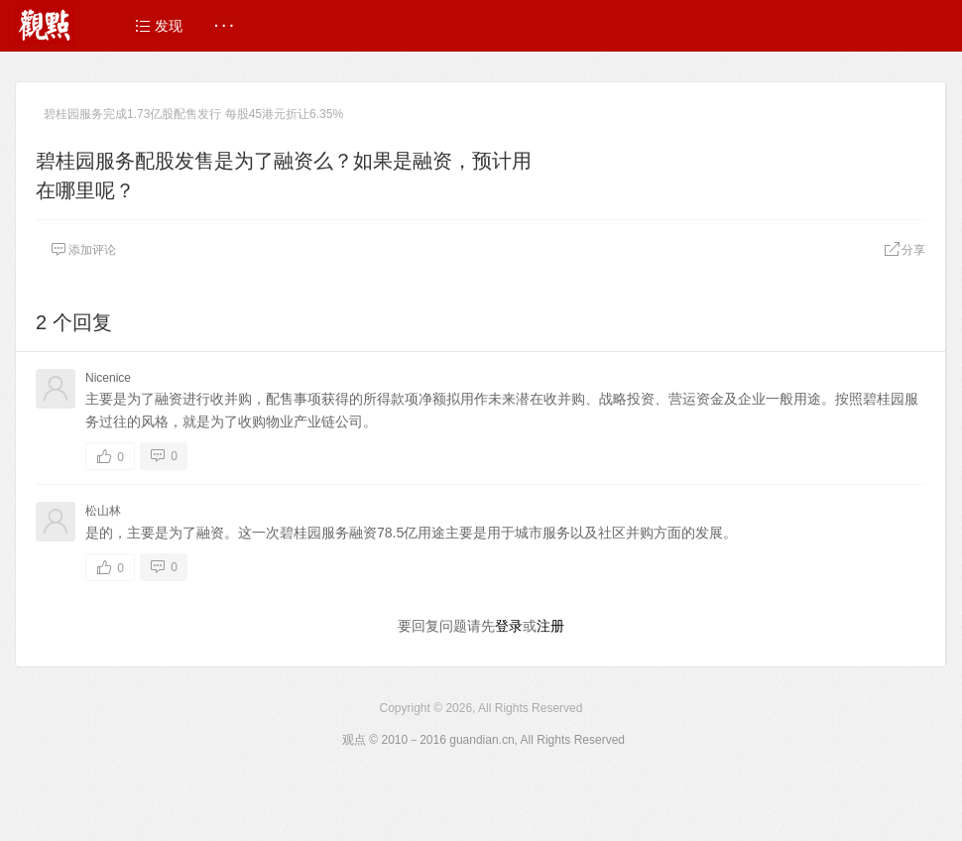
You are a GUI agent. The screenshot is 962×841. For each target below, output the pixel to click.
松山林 (103, 511)
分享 (904, 250)
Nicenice (108, 378)
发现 (158, 26)
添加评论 (83, 250)
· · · (223, 26)
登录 (509, 626)
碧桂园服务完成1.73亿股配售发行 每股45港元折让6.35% (193, 114)
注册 (550, 626)
